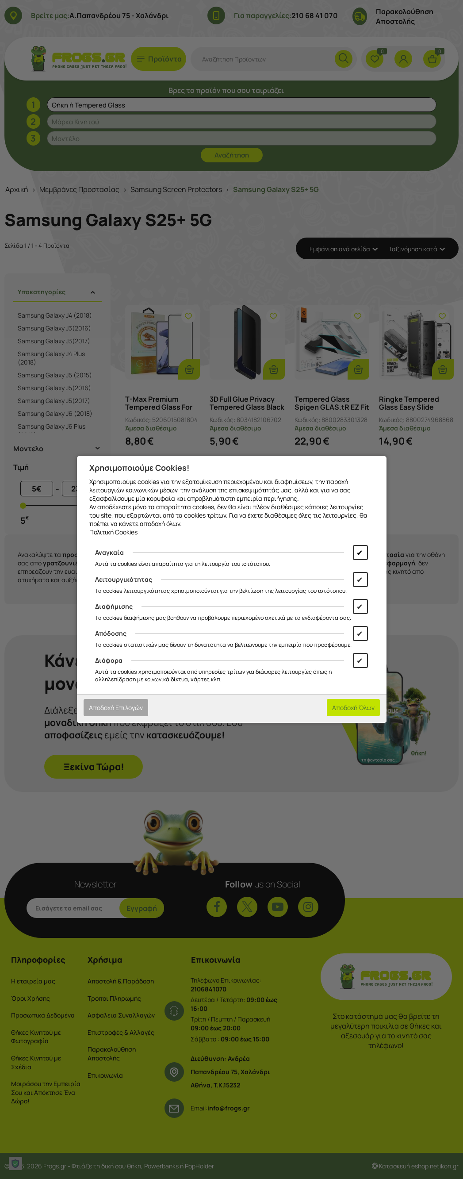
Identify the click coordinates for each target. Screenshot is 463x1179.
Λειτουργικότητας (123, 579)
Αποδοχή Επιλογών (116, 707)
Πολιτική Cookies (113, 532)
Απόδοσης (110, 633)
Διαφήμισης (114, 606)
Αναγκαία (109, 552)
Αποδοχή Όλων (353, 707)
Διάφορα (108, 660)
